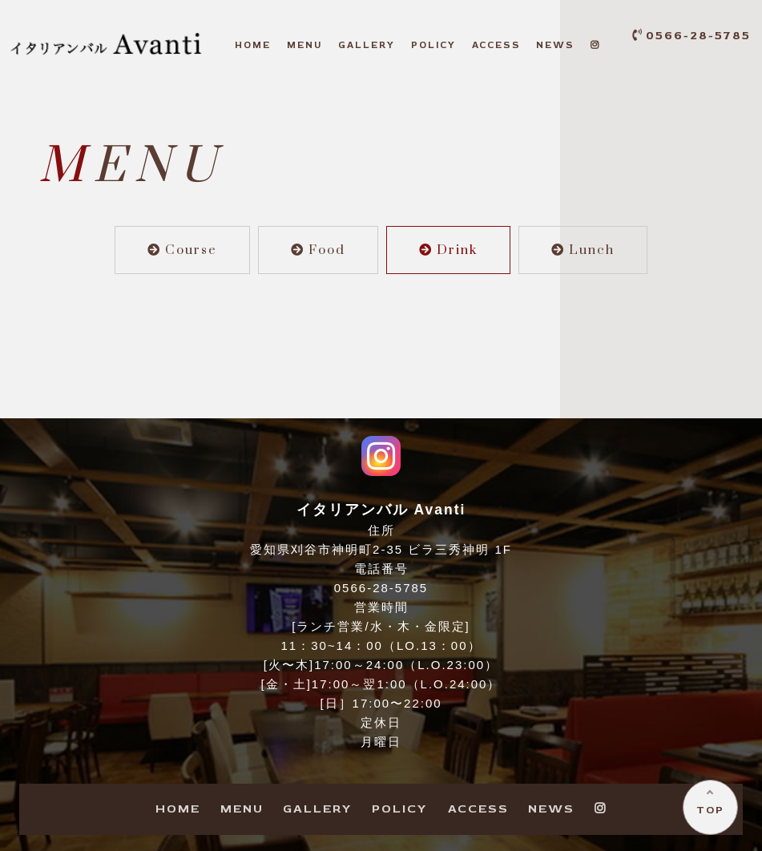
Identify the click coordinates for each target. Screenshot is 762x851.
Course (182, 250)
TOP (710, 809)
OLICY (433, 45)
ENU (304, 45)
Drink (448, 250)
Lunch (583, 250)
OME (253, 45)
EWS (555, 45)
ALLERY (366, 45)
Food (318, 250)
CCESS (496, 45)
